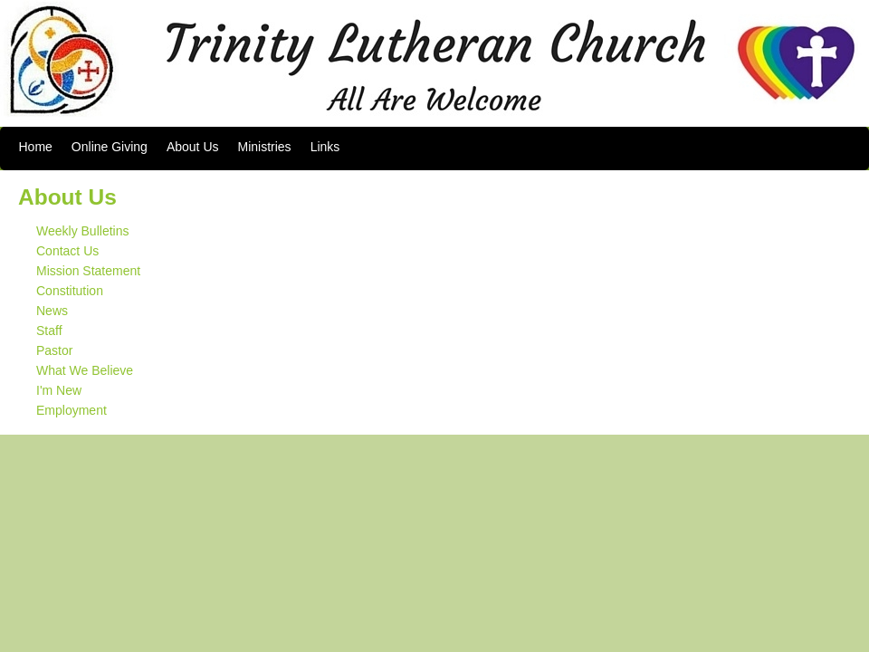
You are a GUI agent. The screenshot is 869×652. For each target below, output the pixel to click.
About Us (193, 146)
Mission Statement (88, 271)
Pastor (54, 350)
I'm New (58, 390)
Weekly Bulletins (82, 231)
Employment (71, 410)
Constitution (69, 290)
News (52, 310)
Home (36, 146)
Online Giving (110, 146)
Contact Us (67, 251)
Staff (49, 330)
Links (325, 146)
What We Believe (84, 370)
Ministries (264, 146)
